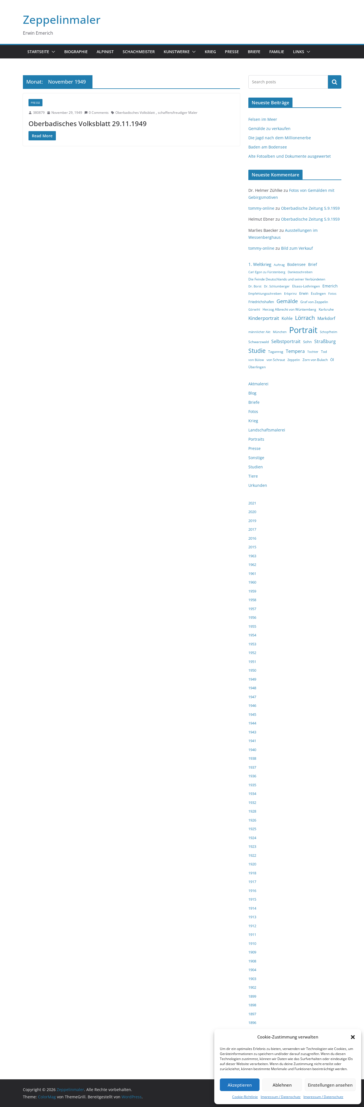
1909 (252, 952)
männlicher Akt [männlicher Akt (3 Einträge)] (259, 332)
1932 (252, 802)
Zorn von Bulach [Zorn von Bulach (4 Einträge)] (315, 359)
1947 (252, 696)
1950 (252, 670)
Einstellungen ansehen (330, 1085)
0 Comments (96, 112)
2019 (252, 520)
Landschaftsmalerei (266, 430)
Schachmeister (139, 51)
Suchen (334, 82)
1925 (252, 828)
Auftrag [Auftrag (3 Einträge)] (279, 265)
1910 (252, 943)
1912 (252, 925)
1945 (252, 714)
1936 (252, 775)
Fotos (253, 411)
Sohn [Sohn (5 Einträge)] (307, 341)
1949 (252, 679)
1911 (252, 934)
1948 (252, 687)
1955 (252, 626)
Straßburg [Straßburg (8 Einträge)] (325, 341)
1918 (252, 872)
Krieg (210, 51)
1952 (252, 652)
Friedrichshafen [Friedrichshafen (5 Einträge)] (261, 301)
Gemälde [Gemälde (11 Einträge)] (287, 301)
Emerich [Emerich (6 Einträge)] (330, 286)
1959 (252, 591)
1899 (252, 996)
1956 (252, 617)
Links (298, 51)
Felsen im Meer (262, 119)
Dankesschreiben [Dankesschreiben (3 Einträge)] (300, 272)
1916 (252, 890)
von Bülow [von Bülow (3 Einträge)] (256, 360)
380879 (39, 112)
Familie (276, 51)
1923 (252, 846)
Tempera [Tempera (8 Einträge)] (295, 351)
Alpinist (105, 51)
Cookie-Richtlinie (245, 1096)
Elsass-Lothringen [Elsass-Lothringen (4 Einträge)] (306, 286)
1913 (252, 916)
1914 (252, 908)
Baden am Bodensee (267, 147)
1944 (252, 723)
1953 (252, 643)
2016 (252, 538)
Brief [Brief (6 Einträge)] (312, 264)
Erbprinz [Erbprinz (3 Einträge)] (290, 294)
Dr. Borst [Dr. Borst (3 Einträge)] (254, 286)
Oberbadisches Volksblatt (135, 112)
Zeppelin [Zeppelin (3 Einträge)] (293, 360)
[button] (353, 1037)
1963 (252, 555)
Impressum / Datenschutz (281, 1096)
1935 (252, 784)
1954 (252, 635)
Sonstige (256, 457)
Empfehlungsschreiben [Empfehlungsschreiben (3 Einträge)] (265, 294)
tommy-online (261, 208)
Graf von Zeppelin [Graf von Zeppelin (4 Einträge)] (314, 301)
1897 (252, 1013)
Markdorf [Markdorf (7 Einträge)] (326, 318)
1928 (252, 811)
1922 (252, 855)
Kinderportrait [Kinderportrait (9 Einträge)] (263, 318)
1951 (252, 661)
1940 (252, 749)
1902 (252, 987)
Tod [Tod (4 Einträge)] (324, 351)
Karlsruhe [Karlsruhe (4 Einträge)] (326, 309)
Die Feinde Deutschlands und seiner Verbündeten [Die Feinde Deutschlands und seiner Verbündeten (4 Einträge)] (286, 279)
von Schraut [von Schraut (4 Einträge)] (276, 359)
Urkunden (257, 485)
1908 (252, 961)
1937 (252, 767)
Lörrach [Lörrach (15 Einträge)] (305, 318)
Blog (252, 393)
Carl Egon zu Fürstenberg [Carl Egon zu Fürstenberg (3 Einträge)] (266, 272)
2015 (252, 546)
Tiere (253, 476)
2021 (252, 503)
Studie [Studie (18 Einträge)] (257, 351)
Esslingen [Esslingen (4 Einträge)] (318, 293)
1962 (252, 564)
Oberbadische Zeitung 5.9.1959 (310, 208)
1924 (252, 837)
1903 (252, 978)
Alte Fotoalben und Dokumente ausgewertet (289, 156)
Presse (232, 51)
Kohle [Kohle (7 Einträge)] (287, 318)
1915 (252, 899)
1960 (252, 582)
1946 (252, 705)
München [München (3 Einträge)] (280, 332)
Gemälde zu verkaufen (269, 128)
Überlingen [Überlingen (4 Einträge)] (257, 367)
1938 (252, 758)
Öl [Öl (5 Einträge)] (332, 359)
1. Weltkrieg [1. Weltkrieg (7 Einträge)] (259, 264)
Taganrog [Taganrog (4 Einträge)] (275, 351)
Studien (255, 466)
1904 (252, 969)
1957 (252, 608)
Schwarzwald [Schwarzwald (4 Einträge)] (258, 341)
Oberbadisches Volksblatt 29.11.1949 (87, 123)
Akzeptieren (240, 1085)
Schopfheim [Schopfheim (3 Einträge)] (328, 332)
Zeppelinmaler (62, 19)
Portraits (256, 439)
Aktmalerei (258, 383)
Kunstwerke (177, 51)
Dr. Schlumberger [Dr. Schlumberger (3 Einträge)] (277, 286)
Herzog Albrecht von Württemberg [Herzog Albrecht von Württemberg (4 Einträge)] (289, 309)
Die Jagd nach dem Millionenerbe (279, 137)
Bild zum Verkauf (297, 248)
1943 (252, 732)
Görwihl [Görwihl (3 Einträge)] (254, 309)
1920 (252, 864)
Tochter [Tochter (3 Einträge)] (312, 352)
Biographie (76, 51)
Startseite (38, 51)
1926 (252, 820)
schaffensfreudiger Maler (178, 112)
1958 (252, 599)
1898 (252, 1004)
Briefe (254, 51)
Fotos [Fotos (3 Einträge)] (332, 294)
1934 (252, 793)
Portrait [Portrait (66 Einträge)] (303, 330)
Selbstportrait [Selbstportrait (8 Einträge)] (286, 341)
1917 (252, 881)
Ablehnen (282, 1085)
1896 (252, 1022)
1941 (252, 740)
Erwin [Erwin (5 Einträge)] (303, 293)
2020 (252, 511)
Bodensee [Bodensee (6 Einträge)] (296, 264)
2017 (252, 529)
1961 (252, 573)
